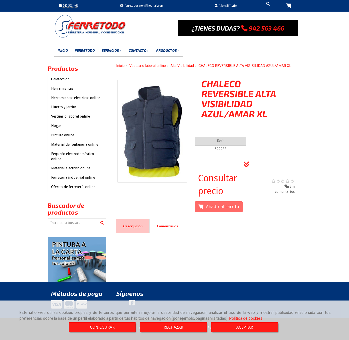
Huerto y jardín (63, 107)
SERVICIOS (112, 50)
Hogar (56, 126)
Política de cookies (245, 318)
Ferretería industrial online (73, 177)
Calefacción (60, 79)
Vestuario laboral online (70, 116)
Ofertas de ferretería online (73, 187)
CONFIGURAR (102, 327)
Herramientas (62, 88)
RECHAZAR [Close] (173, 327)
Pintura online (62, 135)
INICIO (63, 50)
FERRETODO (85, 50)
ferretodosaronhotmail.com (144, 5)
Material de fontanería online (74, 144)
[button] (226, 6)
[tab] (133, 226)
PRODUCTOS (168, 50)
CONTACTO (139, 50)
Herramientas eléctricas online (75, 98)
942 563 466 (70, 5)
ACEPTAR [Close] (244, 327)
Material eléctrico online (70, 168)
